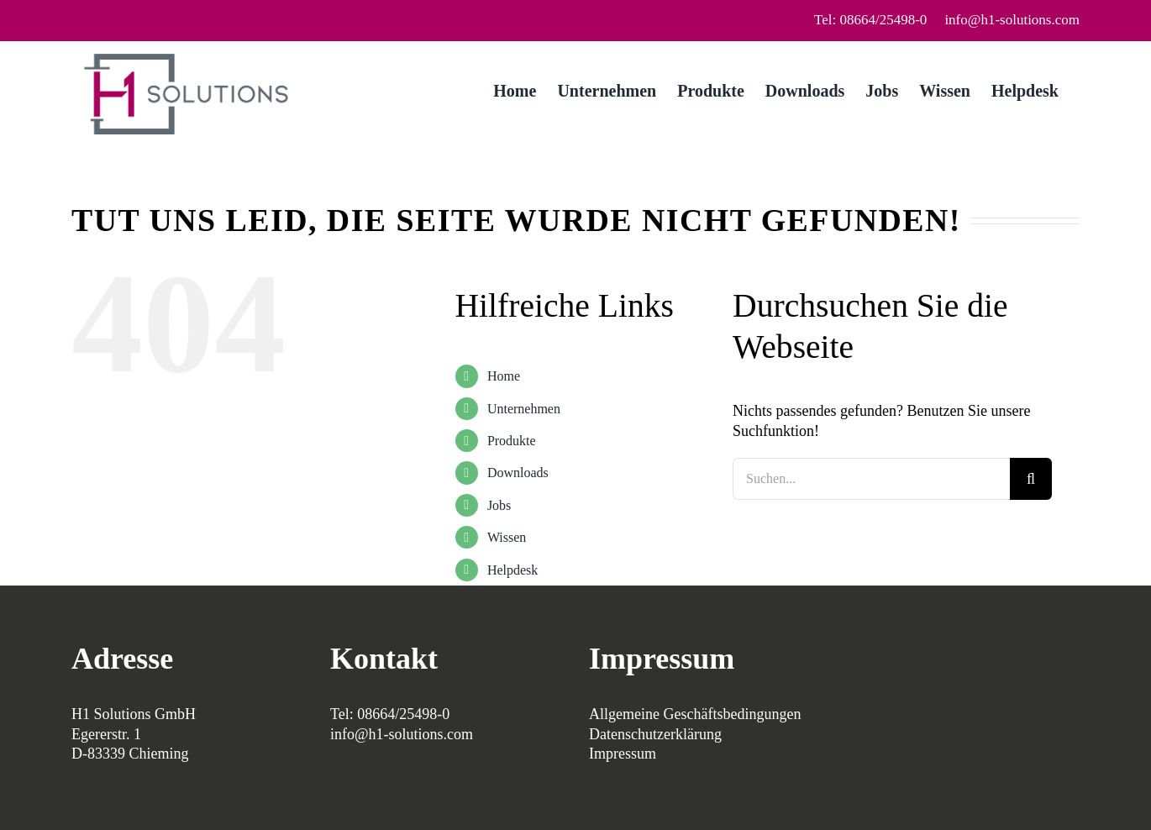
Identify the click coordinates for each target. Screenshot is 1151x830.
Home (503, 376)
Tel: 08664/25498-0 (870, 20)
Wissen (506, 537)
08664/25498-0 (403, 714)
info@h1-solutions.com (1012, 20)
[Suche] (1031, 479)
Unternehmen (523, 409)
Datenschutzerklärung (655, 734)
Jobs (499, 505)
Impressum (622, 753)
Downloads (518, 472)
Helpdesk (512, 570)
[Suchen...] (871, 479)
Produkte (511, 440)
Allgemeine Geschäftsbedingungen (695, 714)
